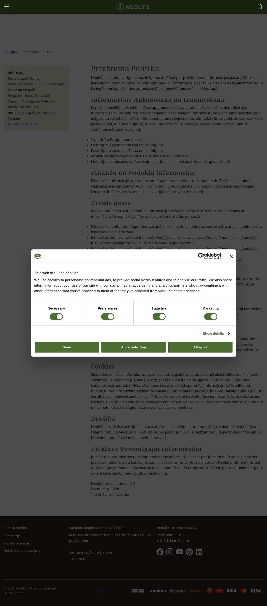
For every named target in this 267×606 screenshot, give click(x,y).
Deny (67, 347)
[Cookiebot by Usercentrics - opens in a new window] (201, 256)
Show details (213, 333)
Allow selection (133, 347)
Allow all (200, 347)
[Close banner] (231, 256)
